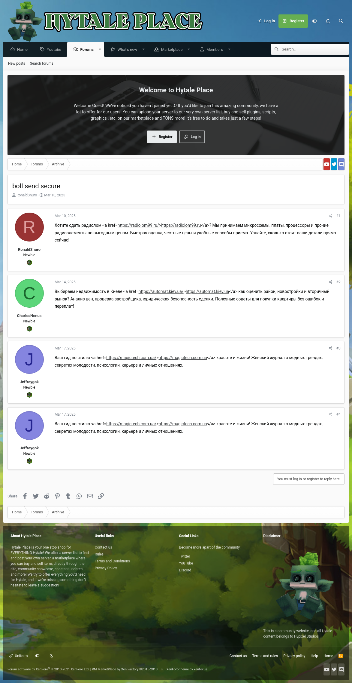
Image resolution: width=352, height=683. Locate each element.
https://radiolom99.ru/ (138, 225)
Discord (185, 570)
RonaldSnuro (27, 195)
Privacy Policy (106, 568)
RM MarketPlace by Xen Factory (125, 669)
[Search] (340, 21)
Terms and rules (265, 656)
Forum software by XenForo (48, 669)
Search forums (41, 64)
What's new (129, 50)
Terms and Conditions (112, 561)
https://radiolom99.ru (181, 225)
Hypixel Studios (306, 636)
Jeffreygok (29, 382)
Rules (99, 554)
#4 (338, 415)
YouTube (186, 563)
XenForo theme (178, 669)
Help (314, 656)
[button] (101, 49)
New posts (16, 64)
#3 (338, 348)
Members (216, 50)
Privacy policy (294, 656)
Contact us (103, 547)
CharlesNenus (29, 316)
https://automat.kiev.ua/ (161, 291)
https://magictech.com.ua (183, 357)
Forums (88, 50)
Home (24, 50)
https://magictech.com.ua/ (131, 357)
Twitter (184, 556)
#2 (338, 282)
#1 (338, 216)
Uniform (18, 656)
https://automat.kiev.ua (207, 291)
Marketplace (173, 50)
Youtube (55, 50)
